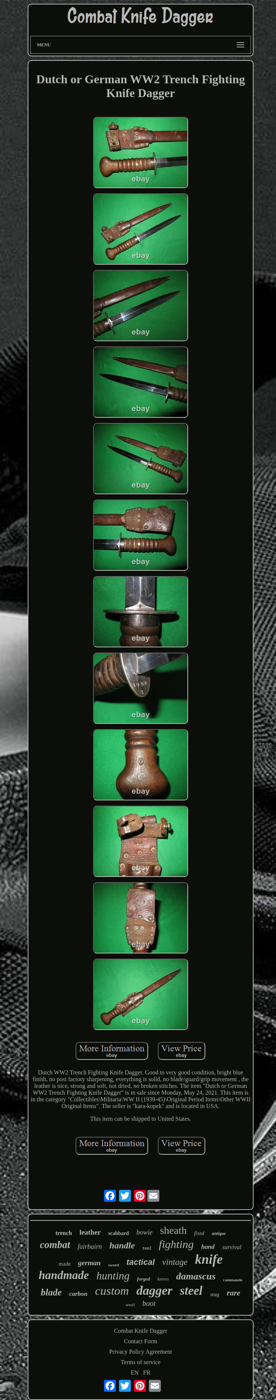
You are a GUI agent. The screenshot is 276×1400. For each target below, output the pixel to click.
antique (219, 1233)
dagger (154, 1290)
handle (122, 1245)
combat (55, 1244)
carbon (78, 1293)
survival (232, 1247)
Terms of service (140, 1362)
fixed (199, 1233)
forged (143, 1279)
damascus (195, 1276)
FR (147, 1372)
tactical (140, 1262)
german (89, 1263)
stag (214, 1294)
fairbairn (90, 1246)
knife (209, 1259)
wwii (130, 1304)
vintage (175, 1262)
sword (113, 1265)
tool (146, 1249)
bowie (145, 1232)
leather (90, 1232)
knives (163, 1279)
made (65, 1264)
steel (191, 1290)
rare (233, 1292)
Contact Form (140, 1341)
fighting (176, 1244)
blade (51, 1292)
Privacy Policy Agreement (140, 1351)
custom (112, 1290)
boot (149, 1303)
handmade (64, 1275)
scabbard (118, 1233)
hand (208, 1246)
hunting (113, 1276)
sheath (173, 1230)
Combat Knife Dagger (140, 1331)
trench (63, 1233)
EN (135, 1372)
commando (233, 1280)
